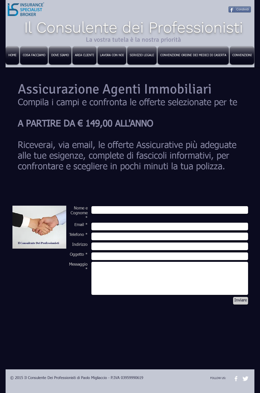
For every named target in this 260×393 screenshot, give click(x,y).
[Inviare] (240, 301)
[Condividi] (240, 9)
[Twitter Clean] (245, 378)
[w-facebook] (236, 378)
